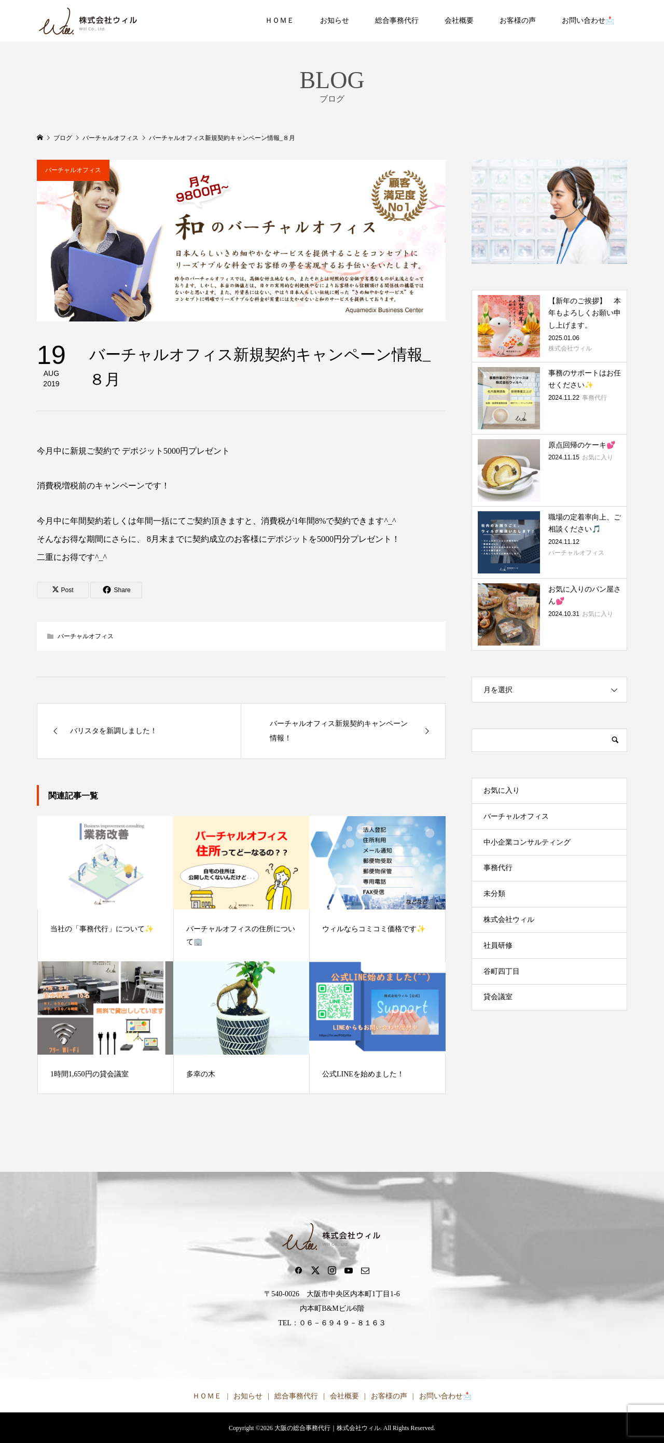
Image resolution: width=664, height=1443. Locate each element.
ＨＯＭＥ (279, 20)
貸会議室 (498, 997)
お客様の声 (518, 20)
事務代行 (498, 868)
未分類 (494, 894)
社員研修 (498, 945)
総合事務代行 (397, 20)
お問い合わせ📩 (588, 20)
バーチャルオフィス (73, 170)
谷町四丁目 (501, 971)
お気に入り (501, 790)
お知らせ (334, 20)
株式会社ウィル (508, 919)
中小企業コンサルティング (527, 842)
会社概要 (459, 20)
